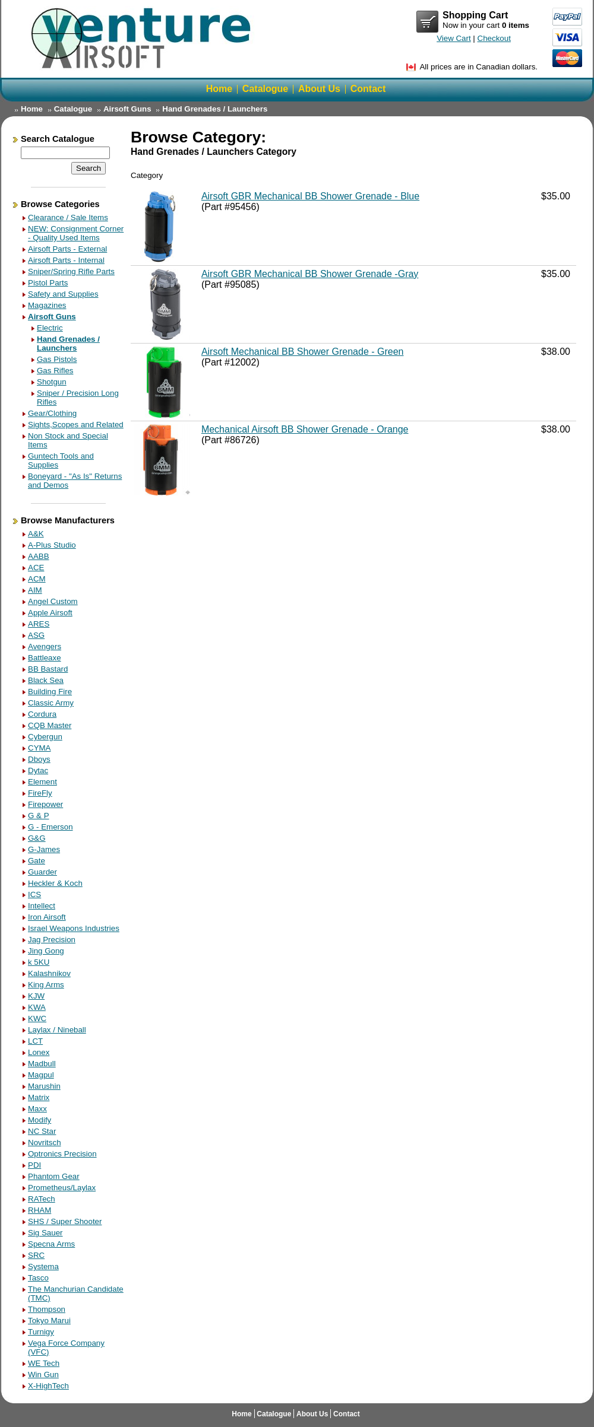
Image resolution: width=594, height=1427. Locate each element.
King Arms (46, 984)
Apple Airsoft (50, 612)
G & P (38, 815)
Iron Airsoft (47, 917)
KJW (36, 995)
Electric (50, 327)
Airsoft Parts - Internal (66, 260)
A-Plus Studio (52, 545)
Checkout (494, 38)
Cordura (42, 714)
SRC (36, 1255)
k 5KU (38, 962)
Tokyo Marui (49, 1320)
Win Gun (43, 1374)
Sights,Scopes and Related (76, 424)
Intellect (41, 905)
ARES (38, 623)
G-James (44, 849)
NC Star (42, 1131)
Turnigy (41, 1331)
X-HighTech (48, 1385)
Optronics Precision (62, 1153)
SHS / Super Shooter (65, 1221)
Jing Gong (46, 950)
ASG (36, 635)
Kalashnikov (49, 973)
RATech (41, 1198)
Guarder (42, 871)
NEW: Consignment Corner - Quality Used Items (76, 233)
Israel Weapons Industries (73, 928)
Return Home (142, 38)
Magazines (47, 305)
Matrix (38, 1097)
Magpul (41, 1074)
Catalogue (265, 89)
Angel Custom (53, 601)
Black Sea (46, 680)
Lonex (38, 1052)
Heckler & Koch (55, 883)
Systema (43, 1266)
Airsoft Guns (127, 108)
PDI (34, 1165)
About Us (319, 89)
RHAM (39, 1210)
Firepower (45, 804)
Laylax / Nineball (57, 1029)
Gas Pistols (57, 359)
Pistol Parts (48, 282)
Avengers (44, 646)
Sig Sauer (45, 1232)
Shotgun (52, 381)
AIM (35, 590)
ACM (37, 578)
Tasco (38, 1277)
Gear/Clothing (52, 413)
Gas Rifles (55, 370)
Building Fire (50, 691)
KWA (37, 1007)
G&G (37, 838)
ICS (34, 894)
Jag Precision (51, 939)
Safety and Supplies (63, 294)
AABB (38, 556)
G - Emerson (50, 826)
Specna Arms (51, 1244)
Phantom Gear (54, 1176)
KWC (37, 1018)
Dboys (39, 759)
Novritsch (44, 1142)
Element (42, 781)
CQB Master (49, 725)
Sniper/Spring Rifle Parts (71, 271)
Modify (39, 1119)
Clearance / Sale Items (68, 217)
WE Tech (43, 1363)
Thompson (46, 1309)
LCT (35, 1041)
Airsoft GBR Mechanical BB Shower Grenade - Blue (310, 196)
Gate (36, 860)
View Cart (428, 22)
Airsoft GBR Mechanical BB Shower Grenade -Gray (309, 274)
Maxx (37, 1108)
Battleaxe (44, 657)
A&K (36, 533)
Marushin (44, 1086)
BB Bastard (48, 669)
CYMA (39, 747)
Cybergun (45, 736)
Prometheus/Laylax (62, 1187)
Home (219, 89)
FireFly (40, 793)
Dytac (38, 770)
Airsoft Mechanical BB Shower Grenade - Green (302, 352)
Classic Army (51, 702)
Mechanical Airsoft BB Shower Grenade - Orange (305, 429)
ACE (36, 567)
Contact (368, 89)
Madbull (42, 1063)
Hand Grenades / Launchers (214, 108)
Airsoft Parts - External (67, 248)
